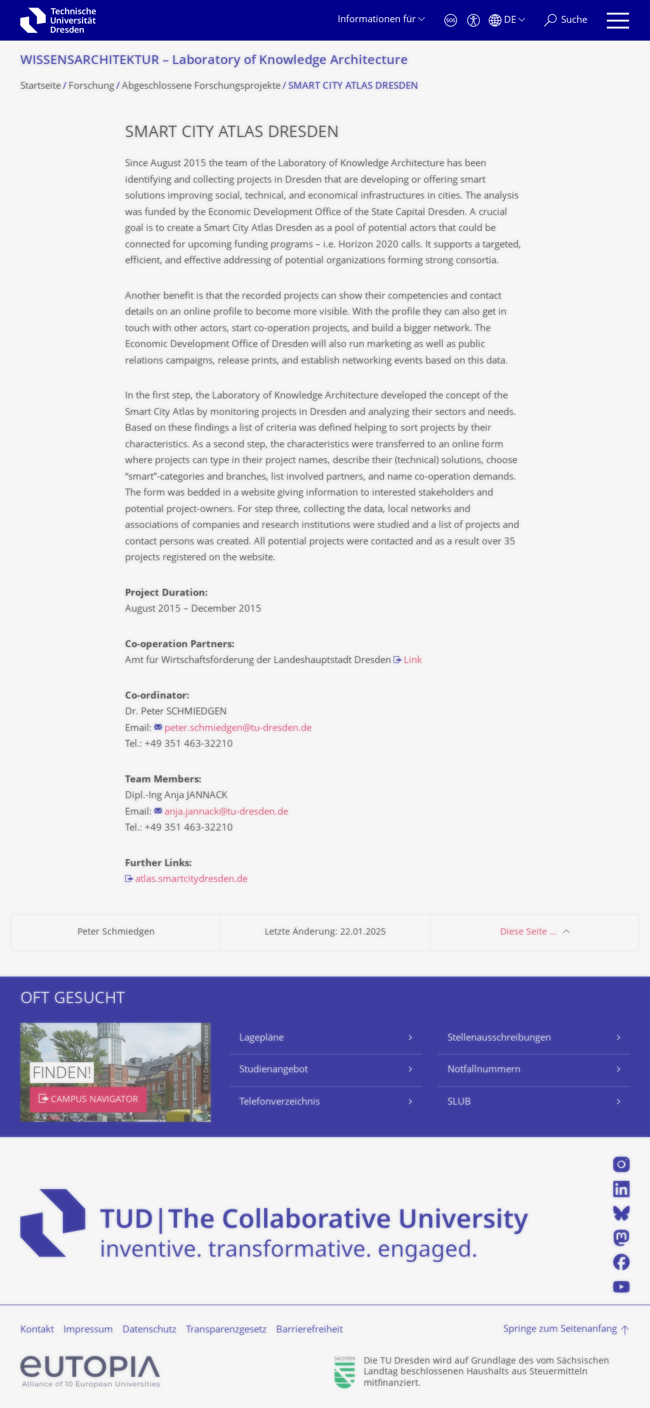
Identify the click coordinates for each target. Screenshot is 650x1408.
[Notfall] (451, 21)
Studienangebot (273, 1070)
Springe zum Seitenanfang (560, 1329)
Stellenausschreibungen (499, 1038)
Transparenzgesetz (226, 1330)
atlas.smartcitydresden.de (191, 880)
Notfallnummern (484, 1070)
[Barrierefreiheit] (474, 21)
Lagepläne (261, 1038)
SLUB (459, 1102)
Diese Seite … (528, 932)
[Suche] (565, 21)
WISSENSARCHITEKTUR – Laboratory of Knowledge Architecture (214, 61)
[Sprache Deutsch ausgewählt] (507, 21)
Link (413, 661)
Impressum (88, 1330)
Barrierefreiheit (309, 1330)
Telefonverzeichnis (279, 1102)
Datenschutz (149, 1330)
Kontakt (37, 1330)
